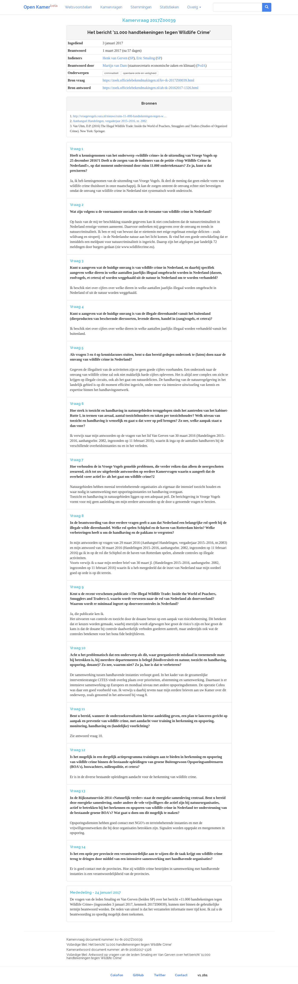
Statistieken (169, 7)
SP (131, 58)
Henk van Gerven (115, 58)
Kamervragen (111, 7)
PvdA (201, 65)
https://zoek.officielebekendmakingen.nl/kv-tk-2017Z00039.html (148, 80)
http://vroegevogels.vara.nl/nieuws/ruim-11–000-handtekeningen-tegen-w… (119, 116)
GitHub (138, 975)
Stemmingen (141, 7)
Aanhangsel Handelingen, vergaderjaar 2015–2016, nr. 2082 (110, 121)
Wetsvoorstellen (78, 7)
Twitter (160, 975)
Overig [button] (194, 7)
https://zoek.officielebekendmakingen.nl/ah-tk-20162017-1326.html (150, 88)
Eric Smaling (145, 58)
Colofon (116, 975)
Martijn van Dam (115, 65)
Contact (181, 975)
